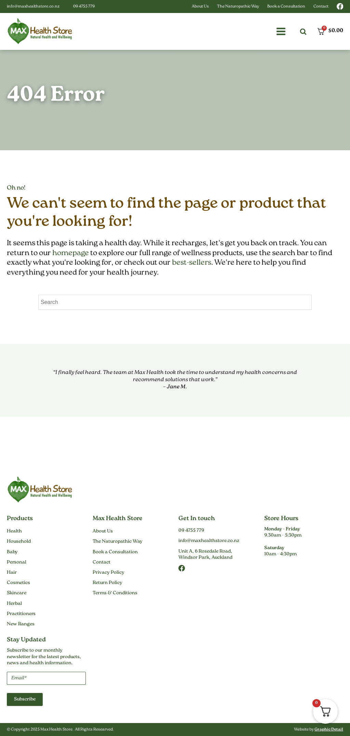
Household (19, 541)
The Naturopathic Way (238, 7)
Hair (12, 572)
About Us (200, 7)
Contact (320, 7)
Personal (16, 562)
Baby (12, 552)
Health (14, 531)
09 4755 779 (84, 7)
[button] (281, 31)
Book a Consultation (286, 7)
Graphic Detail (328, 730)
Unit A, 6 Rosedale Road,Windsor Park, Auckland (205, 554)
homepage (70, 253)
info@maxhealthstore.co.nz (33, 7)
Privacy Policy (108, 572)
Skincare (16, 593)
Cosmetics (18, 583)
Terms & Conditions (115, 593)
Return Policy (107, 583)
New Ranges (21, 624)
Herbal (14, 603)
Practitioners (21, 614)
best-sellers (191, 263)
